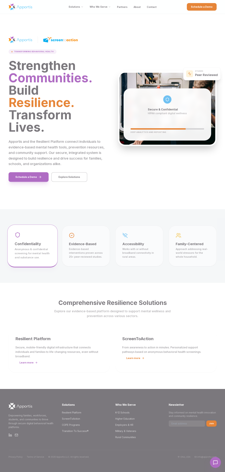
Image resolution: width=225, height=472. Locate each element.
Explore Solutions (69, 176)
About (137, 6)
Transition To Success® (75, 431)
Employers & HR (124, 424)
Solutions (76, 6)
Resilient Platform (71, 412)
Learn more (29, 362)
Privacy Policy (16, 457)
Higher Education (125, 418)
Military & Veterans (125, 431)
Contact (152, 6)
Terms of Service (35, 457)
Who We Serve (100, 6)
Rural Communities (125, 437)
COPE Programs (71, 424)
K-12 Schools (122, 412)
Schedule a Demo (202, 6)
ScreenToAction (71, 418)
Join (211, 423)
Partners (122, 6)
